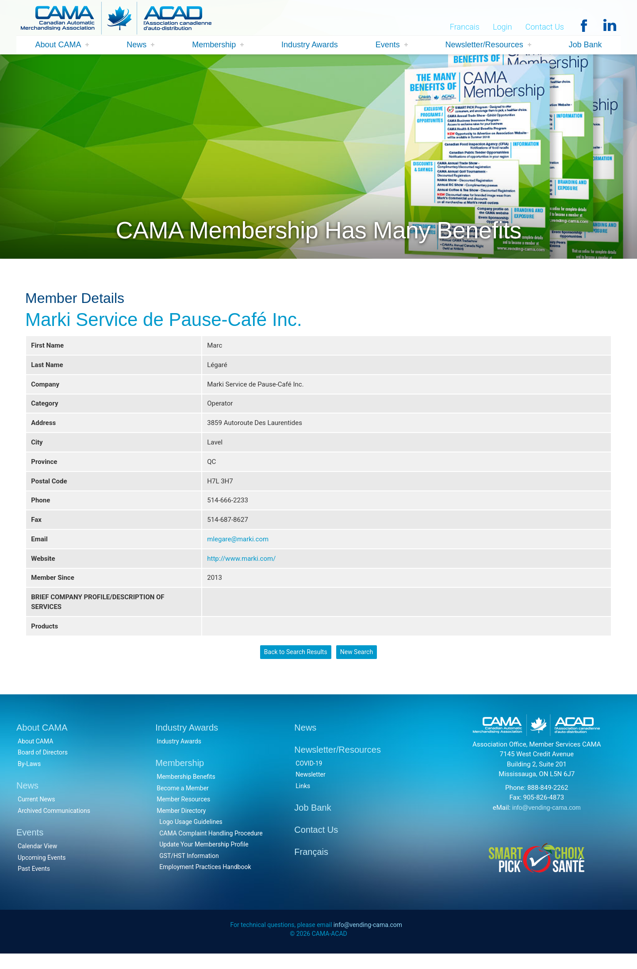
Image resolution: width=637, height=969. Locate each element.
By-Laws (29, 777)
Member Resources (183, 813)
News (136, 45)
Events (388, 45)
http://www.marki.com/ (241, 567)
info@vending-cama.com (546, 821)
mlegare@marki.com (238, 547)
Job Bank (585, 45)
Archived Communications (54, 824)
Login (502, 27)
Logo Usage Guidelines (191, 835)
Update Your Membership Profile (203, 858)
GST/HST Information (189, 869)
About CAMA (58, 45)
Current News (36, 813)
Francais (465, 27)
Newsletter (310, 788)
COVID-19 (308, 777)
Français (311, 866)
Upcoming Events (41, 871)
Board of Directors (43, 766)
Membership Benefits (186, 790)
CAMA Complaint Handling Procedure (211, 846)
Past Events (34, 882)
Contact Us (544, 27)
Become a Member (183, 801)
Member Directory (181, 824)
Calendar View (37, 860)
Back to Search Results (295, 665)
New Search (356, 665)
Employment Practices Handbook (205, 881)
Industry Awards (309, 45)
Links (302, 799)
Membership (214, 45)
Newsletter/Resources (484, 45)
